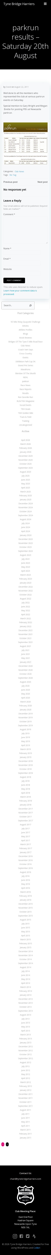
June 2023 (25, 563)
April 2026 (25, 440)
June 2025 (25, 479)
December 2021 (25, 630)
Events (25, 357)
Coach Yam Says (25, 349)
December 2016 (25, 856)
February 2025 (25, 495)
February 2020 (25, 705)
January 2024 (25, 535)
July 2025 (26, 475)
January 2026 (25, 452)
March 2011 (25, 1129)
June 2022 (25, 606)
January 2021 (25, 662)
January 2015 (25, 947)
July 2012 (26, 1066)
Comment (9, 214)
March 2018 (25, 796)
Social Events (25, 405)
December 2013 (25, 999)
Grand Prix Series (25, 365)
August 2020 (25, 682)
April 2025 (25, 487)
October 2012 (25, 1054)
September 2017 (25, 820)
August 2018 (25, 777)
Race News (25, 385)
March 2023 (25, 575)
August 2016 (25, 872)
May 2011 (25, 1122)
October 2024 (25, 511)
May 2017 (25, 836)
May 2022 (25, 610)
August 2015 (25, 919)
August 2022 (25, 598)
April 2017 (25, 840)
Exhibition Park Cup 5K (25, 361)
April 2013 (25, 1030)
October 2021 (25, 638)
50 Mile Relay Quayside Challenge (25, 322)
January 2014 (25, 995)
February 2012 (25, 1086)
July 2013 (26, 1018)
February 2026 (25, 448)
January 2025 (25, 499)
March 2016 (25, 892)
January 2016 (25, 900)
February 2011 (25, 1133)
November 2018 (25, 765)
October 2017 (25, 816)
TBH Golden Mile (25, 413)
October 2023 (25, 547)
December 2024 (25, 503)
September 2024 (25, 515)
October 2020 (25, 674)
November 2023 (25, 543)
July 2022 (26, 602)
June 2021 (25, 654)
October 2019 (25, 721)
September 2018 (25, 773)
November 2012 (25, 1050)
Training (25, 421)
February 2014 (25, 991)
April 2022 (25, 614)
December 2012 (25, 1046)
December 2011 (25, 1094)
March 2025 (25, 491)
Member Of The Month (25, 373)
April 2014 (25, 983)
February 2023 (25, 578)
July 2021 (26, 650)
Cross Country (25, 353)
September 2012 (25, 1058)
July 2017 (26, 828)
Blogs (25, 333)
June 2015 (25, 927)
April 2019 (25, 745)
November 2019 (25, 717)
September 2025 (25, 467)
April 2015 (25, 935)
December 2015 (25, 904)
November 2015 (25, 907)
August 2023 (25, 555)
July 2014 (26, 971)
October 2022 (25, 594)
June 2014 (25, 975)
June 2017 (25, 832)
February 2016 (25, 896)
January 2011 (25, 1137)
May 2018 (25, 789)
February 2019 (25, 753)
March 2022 (25, 618)
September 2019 (25, 725)
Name (7, 248)
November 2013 (25, 1003)
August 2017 (25, 824)
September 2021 (25, 642)
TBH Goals (25, 409)
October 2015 (25, 911)
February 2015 (25, 943)
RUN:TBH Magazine (25, 401)
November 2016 (25, 860)
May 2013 (25, 1026)
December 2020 (25, 666)
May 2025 (25, 483)
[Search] (30, 305)
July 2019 (26, 733)
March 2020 (25, 701)
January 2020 (25, 709)
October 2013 (25, 1007)
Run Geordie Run (25, 397)
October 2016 (25, 864)
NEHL (25, 377)
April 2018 (25, 793)
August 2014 (25, 967)
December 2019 (25, 713)
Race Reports (25, 389)
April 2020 (25, 697)
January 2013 (25, 1042)
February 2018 (25, 800)
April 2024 (25, 531)
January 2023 (25, 582)
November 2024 (25, 507)
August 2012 (25, 1062)
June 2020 (25, 689)
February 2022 (25, 622)
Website (7, 269)
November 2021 (25, 634)
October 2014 (25, 959)
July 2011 (26, 1114)
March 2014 (25, 987)
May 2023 (25, 567)
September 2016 (25, 868)
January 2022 (25, 626)
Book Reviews (25, 337)
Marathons (25, 369)
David (8, 87)
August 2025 (25, 471)
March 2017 (25, 844)
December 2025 (25, 456)
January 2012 (25, 1090)
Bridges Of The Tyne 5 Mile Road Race (25, 341)
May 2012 (25, 1074)
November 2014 (25, 955)
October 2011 (25, 1102)
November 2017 (25, 812)
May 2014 (25, 979)
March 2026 (25, 444)
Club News (19, 171)
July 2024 (26, 523)
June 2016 (25, 880)
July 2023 (26, 559)
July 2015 (26, 923)
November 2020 (25, 670)
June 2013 (25, 1022)
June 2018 (25, 785)
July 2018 (26, 781)
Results (25, 393)
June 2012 (25, 1070)
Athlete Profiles (25, 329)
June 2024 (25, 527)
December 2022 (25, 586)
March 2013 (25, 1034)
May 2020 (25, 693)
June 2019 (25, 737)
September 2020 (25, 678)
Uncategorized (25, 425)
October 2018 (25, 769)
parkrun (25, 381)
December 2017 (25, 808)
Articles (25, 325)
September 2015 (25, 915)
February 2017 (25, 848)
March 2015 (25, 939)
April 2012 (25, 1078)
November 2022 (25, 590)
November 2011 (25, 1098)
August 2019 (25, 729)
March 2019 (25, 749)
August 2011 (25, 1110)
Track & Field (25, 417)
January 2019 (25, 757)
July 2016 (26, 876)
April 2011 (25, 1125)
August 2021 (25, 646)
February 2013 (25, 1038)
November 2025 (25, 460)
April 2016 (25, 888)
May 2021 (25, 658)
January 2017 (25, 852)
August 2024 (25, 519)
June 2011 (25, 1118)
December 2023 (25, 539)
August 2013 (25, 1014)
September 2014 (25, 963)
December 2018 (25, 761)
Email (7, 258)
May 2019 (25, 741)
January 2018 (25, 804)
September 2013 (25, 1011)
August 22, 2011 (21, 87)
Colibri (36, 1247)
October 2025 (25, 464)
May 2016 (25, 884)
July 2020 (26, 685)
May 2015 (25, 931)
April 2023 (25, 571)
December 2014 (25, 951)
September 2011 (25, 1106)
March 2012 (25, 1082)
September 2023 (25, 551)
